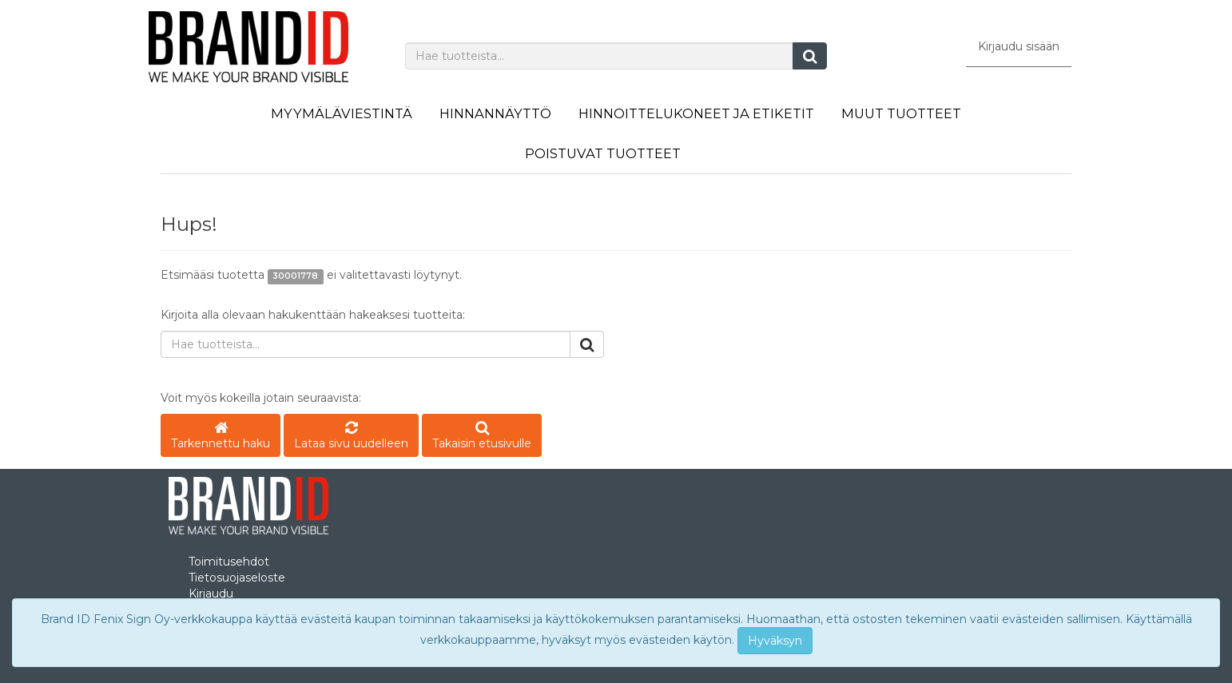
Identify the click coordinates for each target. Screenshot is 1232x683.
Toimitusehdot (229, 561)
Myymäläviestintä (341, 113)
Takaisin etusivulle (481, 437)
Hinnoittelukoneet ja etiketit (696, 113)
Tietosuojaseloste (237, 577)
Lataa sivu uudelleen (351, 437)
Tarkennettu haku (220, 437)
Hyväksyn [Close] (775, 640)
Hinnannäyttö (495, 113)
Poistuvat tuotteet (603, 153)
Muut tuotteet (901, 113)
